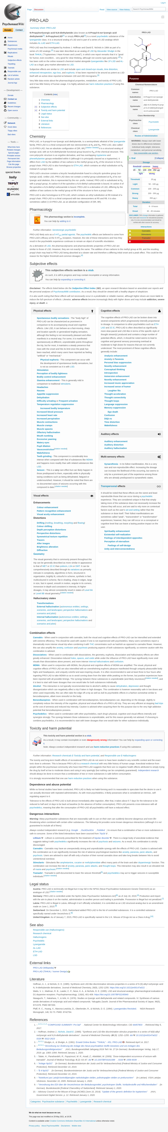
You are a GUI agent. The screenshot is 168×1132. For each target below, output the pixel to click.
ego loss (57, 72)
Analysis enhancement (115, 356)
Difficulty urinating (46, 401)
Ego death (113, 412)
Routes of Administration (146, 136)
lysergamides (97, 61)
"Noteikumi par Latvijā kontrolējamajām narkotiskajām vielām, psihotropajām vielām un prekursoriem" (86, 1077)
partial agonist (68, 234)
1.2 (45, 1024)
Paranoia (119, 359)
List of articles (13, 75)
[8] (56, 906)
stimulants (65, 384)
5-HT (57, 234)
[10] (151, 917)
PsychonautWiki (61, 291)
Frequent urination (68, 401)
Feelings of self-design (119, 545)
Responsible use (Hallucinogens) (48, 930)
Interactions (146, 227)
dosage (145, 215)
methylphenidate (93, 862)
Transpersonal (109, 486)
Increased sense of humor (117, 386)
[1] (44, 36)
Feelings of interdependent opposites (123, 538)
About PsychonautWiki (50, 1126)
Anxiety (108, 359)
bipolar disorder (101, 838)
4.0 (39, 1045)
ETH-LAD (54, 43)
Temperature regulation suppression (55, 404)
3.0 (39, 1042)
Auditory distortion (114, 445)
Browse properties (13, 167)
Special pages (13, 153)
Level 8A (88, 590)
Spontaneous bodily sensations (53, 318)
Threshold (135, 179)
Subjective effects (15, 60)
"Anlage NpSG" (45, 1063)
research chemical (90, 763)
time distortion (110, 69)
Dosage (146, 162)
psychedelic (102, 36)
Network (11, 123)
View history (124, 9)
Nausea (41, 390)
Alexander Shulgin (106, 51)
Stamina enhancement (48, 380)
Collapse (159, 158)
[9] (72, 913)
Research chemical (42, 933)
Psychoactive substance (53, 1101)
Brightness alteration (47, 547)
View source (112, 9)
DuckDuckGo (87, 830)
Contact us (12, 99)
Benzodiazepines (41, 700)
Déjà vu (108, 418)
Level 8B (40, 593)
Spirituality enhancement (117, 531)
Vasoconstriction (45, 449)
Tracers (41, 540)
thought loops (109, 866)
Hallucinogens (39, 937)
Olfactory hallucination (48, 432)
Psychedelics (40, 714)
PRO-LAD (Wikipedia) (43, 968)
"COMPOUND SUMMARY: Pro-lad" (64, 1025)
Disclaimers (65, 1126)
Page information (13, 161)
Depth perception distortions (51, 529)
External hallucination (48, 606)
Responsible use (14, 71)
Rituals (10, 56)
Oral (133, 158)
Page (29, 9)
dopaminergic (144, 862)
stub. (89, 735)
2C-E (52, 566)
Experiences (12, 45)
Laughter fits (114, 390)
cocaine (78, 862)
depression (134, 686)
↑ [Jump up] (36, 1032)
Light (135, 184)
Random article (14, 79)
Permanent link (14, 159)
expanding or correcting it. (73, 279)
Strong (135, 193)
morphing (68, 523)
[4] (82, 255)
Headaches (42, 387)
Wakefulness (43, 453)
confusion (68, 647)
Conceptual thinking (114, 369)
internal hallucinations (99, 661)
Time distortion (112, 422)
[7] (163, 899)
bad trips (159, 703)
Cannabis (38, 637)
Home (10, 38)
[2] (52, 50)
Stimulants (38, 862)
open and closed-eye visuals (89, 69)
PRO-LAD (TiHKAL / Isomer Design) (50, 971)
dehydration (121, 686)
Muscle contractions (47, 422)
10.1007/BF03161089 (104, 1060)
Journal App (12, 83)
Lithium (37, 838)
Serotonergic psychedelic (64, 230)
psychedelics (36, 807)
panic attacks (146, 852)
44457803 (137, 1025)
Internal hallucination (47, 617)
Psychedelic (154, 122)
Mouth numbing (45, 436)
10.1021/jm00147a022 (146, 1035)
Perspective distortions (48, 533)
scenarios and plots (46, 613)
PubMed (101, 830)
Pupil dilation (43, 446)
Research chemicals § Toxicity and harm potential (75, 755)
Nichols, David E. (66, 1032)
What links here (14, 147)
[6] (117, 895)
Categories (36, 1101)
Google (74, 830)
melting (49, 523)
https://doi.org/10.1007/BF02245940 (111, 994)
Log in (163, 3)
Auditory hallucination (115, 448)
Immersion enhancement (117, 376)
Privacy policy (34, 1126)
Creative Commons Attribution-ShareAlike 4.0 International (73, 1121)
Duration (146, 202)
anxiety (59, 647)
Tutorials (11, 68)
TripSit (102, 833)
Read (102, 9)
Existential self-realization (117, 534)
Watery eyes (43, 442)
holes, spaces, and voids (82, 658)
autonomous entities (70, 606)
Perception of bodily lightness (52, 373)
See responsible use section (146, 153)
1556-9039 (131, 1060)
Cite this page (13, 164)
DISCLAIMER (133, 215)
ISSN (38, 1038)
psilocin (63, 566)
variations (75, 569)
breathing (58, 523)
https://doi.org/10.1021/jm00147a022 (127, 987)
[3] (120, 57)
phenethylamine (37, 158)
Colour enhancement (47, 507)
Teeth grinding (44, 456)
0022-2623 (50, 1038)
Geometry (39, 554)
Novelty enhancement (115, 366)
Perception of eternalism (116, 541)
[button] (159, 158)
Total (135, 206)
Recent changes (14, 107)
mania (38, 869)
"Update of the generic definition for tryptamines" (125, 1092)
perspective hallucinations (75, 610)
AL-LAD (41, 43)
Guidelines (12, 103)
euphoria (70, 72)
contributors (74, 291)
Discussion (38, 9)
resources (143, 218)
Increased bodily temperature (55, 408)
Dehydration (43, 397)
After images (43, 543)
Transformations (45, 603)
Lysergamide (153, 129)
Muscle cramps (44, 425)
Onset (135, 211)
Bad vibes (11, 134)
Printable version (13, 156)
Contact (19, 30)
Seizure (41, 470)
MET (44, 566)
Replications (12, 53)
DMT (77, 566)
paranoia (134, 852)
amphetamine (66, 862)
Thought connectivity (115, 397)
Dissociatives (40, 655)
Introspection (111, 373)
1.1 (42, 1024)
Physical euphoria (49, 360)
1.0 (39, 1024)
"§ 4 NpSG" (43, 1070)
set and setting (132, 510)
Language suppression (116, 404)
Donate (7, 30)
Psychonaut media (15, 49)
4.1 (42, 1045)
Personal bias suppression (118, 362)
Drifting (41, 523)
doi (131, 1035)
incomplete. (79, 217)
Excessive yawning (46, 439)
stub (91, 270)
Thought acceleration (115, 394)
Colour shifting (44, 526)
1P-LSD (112, 61)
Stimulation (42, 370)
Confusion (109, 415)
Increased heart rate (47, 415)
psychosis (83, 647)
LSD (92, 51)
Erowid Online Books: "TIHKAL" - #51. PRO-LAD (99, 1042)
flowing (81, 523)
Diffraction (42, 550)
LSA (71, 566)
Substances (12, 41)
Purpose (134, 78)
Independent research (148, 770)
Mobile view (76, 1126)
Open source (13, 110)
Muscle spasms (45, 429)
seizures (117, 841)
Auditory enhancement (115, 441)
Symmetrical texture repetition (52, 536)
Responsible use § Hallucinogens (120, 755)
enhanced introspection (41, 72)
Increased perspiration (48, 418)
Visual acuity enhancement (50, 514)
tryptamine (102, 155)
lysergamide (35, 40)
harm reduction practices (101, 84)
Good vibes (12, 127)
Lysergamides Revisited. (125, 1009)
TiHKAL (38, 54)
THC (92, 644)
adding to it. (65, 221)
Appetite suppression (48, 394)
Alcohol (37, 686)
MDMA (89, 459)
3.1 (42, 1042)
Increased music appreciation (119, 383)
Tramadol (37, 873)
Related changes (13, 150)
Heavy (135, 198)
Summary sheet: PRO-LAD (43, 28)
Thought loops (111, 401)
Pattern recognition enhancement (54, 511)
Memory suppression (115, 408)
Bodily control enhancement (51, 377)
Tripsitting (11, 64)
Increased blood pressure (50, 412)
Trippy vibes (12, 131)
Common (135, 189)
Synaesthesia (111, 464)
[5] (102, 872)
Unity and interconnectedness (119, 549)
